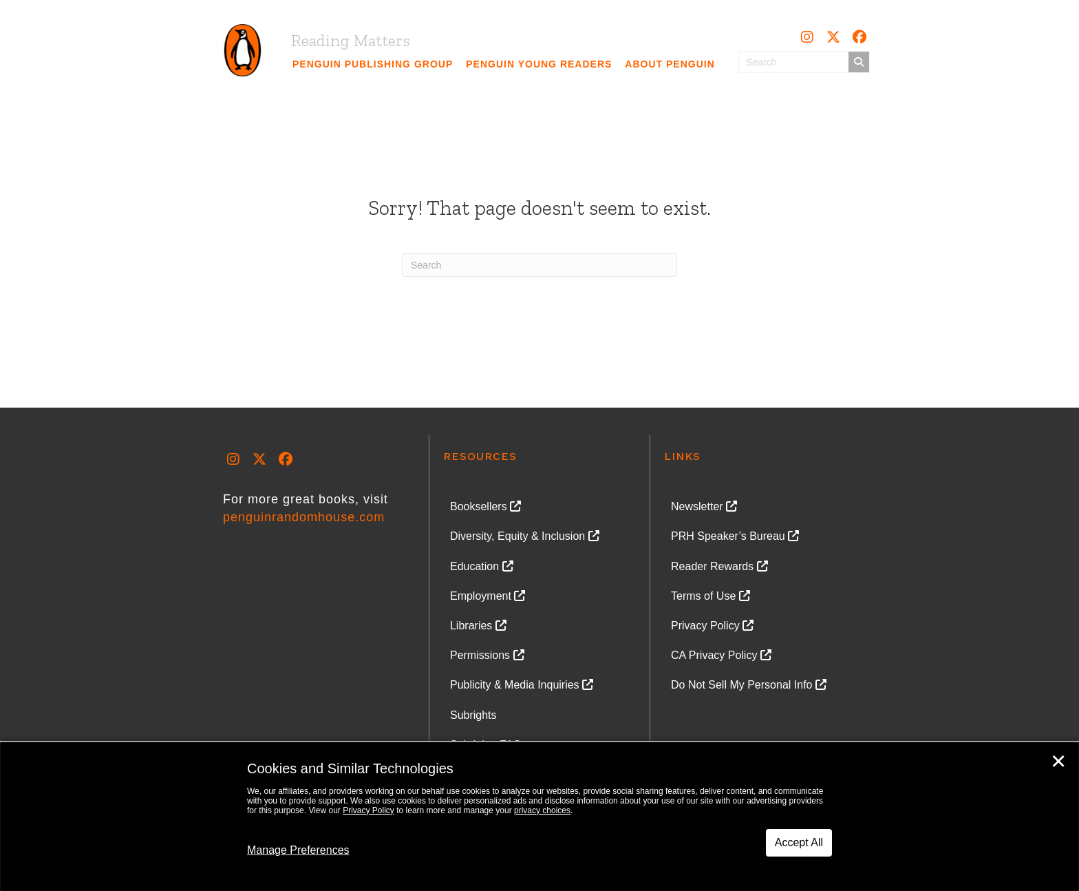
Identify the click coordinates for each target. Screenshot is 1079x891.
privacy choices (542, 810)
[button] (807, 37)
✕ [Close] (1058, 761)
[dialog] (539, 816)
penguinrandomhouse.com (304, 517)
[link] (373, 64)
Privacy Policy (368, 810)
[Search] (539, 265)
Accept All (799, 842)
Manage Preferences (298, 850)
